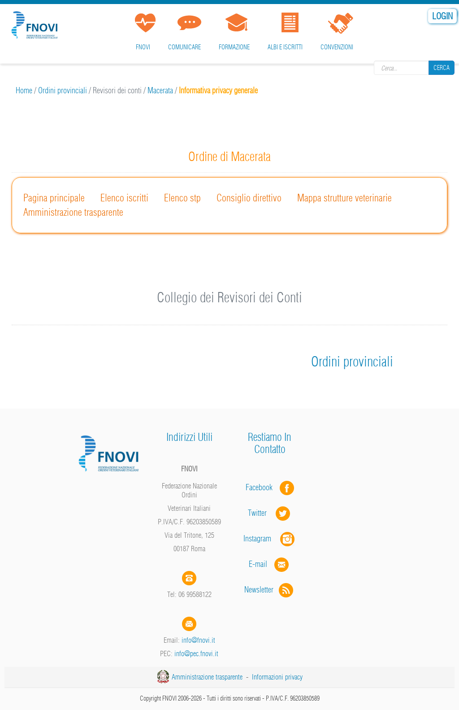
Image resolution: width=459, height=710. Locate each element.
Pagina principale (54, 198)
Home (24, 90)
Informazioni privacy (277, 676)
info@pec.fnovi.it (196, 653)
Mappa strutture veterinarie (344, 198)
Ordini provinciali (62, 90)
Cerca (441, 68)
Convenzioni (336, 47)
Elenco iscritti (124, 198)
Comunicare (184, 47)
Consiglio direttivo (249, 198)
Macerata (160, 90)
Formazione (234, 47)
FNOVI (143, 47)
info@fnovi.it (198, 640)
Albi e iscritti (285, 47)
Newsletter (269, 589)
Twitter (270, 513)
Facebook (262, 487)
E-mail (258, 564)
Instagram (269, 538)
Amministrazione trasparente (73, 212)
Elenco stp (182, 198)
